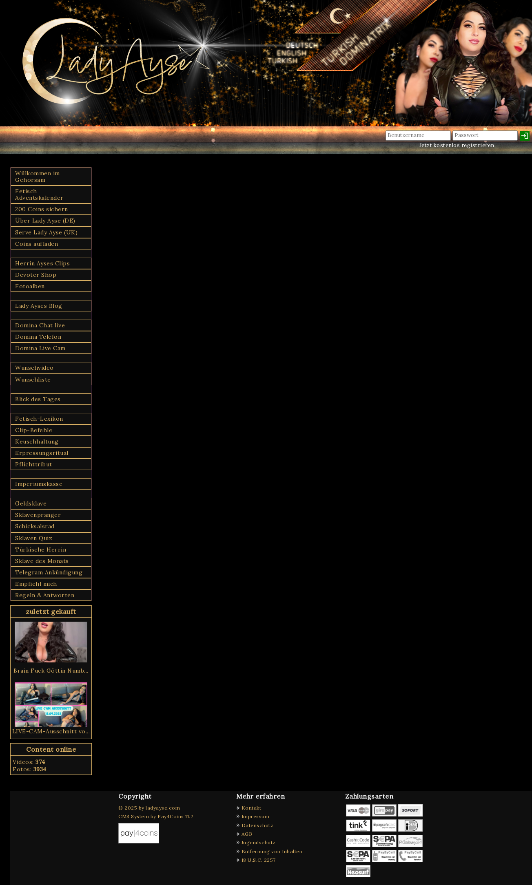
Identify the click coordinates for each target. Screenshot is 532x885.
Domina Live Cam (40, 348)
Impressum (256, 816)
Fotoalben (30, 286)
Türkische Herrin (40, 549)
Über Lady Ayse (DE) (45, 220)
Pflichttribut (33, 464)
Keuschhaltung (37, 441)
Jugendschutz (259, 842)
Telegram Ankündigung (48, 572)
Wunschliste (33, 379)
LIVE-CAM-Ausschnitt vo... (51, 731)
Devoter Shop (35, 274)
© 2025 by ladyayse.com (149, 808)
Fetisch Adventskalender (39, 194)
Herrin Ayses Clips (42, 263)
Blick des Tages (38, 399)
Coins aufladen (36, 243)
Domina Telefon (38, 336)
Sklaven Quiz (33, 538)
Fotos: (30, 769)
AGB (247, 834)
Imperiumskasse (38, 484)
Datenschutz (258, 825)
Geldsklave (31, 503)
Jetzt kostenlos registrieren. (457, 145)
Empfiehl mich (36, 583)
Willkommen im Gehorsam (37, 176)
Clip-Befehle (33, 430)
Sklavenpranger (38, 515)
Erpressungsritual (42, 453)
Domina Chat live (40, 325)
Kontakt (252, 808)
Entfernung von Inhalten (272, 851)
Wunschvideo (34, 367)
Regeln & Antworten (44, 595)
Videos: (29, 762)
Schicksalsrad (35, 526)
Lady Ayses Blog (38, 305)
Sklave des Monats (42, 561)
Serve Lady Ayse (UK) (46, 232)
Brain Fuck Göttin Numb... (51, 670)
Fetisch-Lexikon (39, 418)
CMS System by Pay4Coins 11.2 (155, 816)
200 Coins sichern (41, 209)
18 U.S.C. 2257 (259, 860)
